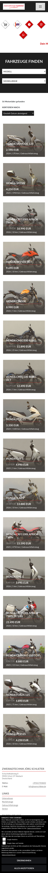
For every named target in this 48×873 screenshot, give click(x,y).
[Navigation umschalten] (40, 6)
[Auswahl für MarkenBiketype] (24, 81)
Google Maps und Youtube (15, 843)
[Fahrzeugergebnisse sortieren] (18, 113)
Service (5, 809)
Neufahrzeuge (7, 802)
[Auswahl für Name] (24, 71)
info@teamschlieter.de (37, 786)
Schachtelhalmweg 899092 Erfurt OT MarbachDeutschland (12, 776)
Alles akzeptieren (24, 868)
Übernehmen (24, 860)
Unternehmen (7, 798)
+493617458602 (39, 783)
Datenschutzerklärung (34, 828)
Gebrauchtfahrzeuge (10, 805)
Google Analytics (12, 839)
